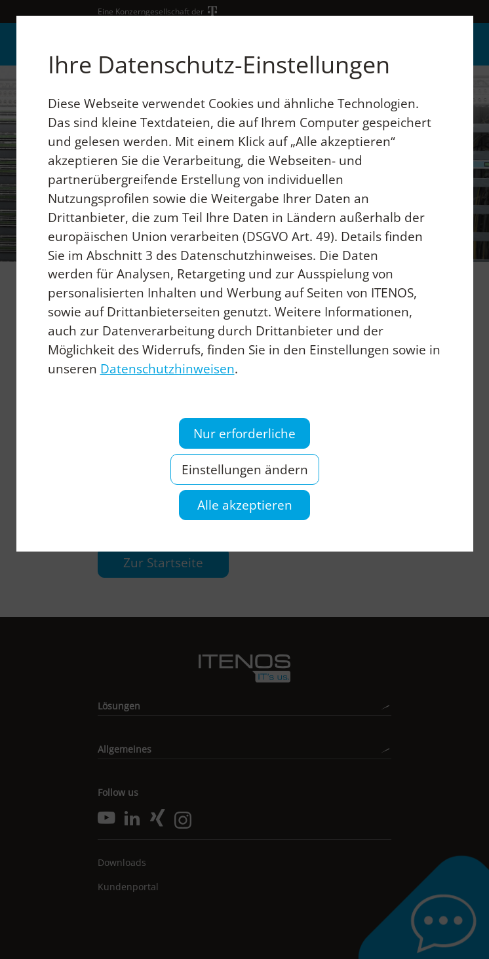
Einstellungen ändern (245, 469)
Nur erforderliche (244, 433)
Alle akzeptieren (244, 505)
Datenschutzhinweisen (167, 368)
